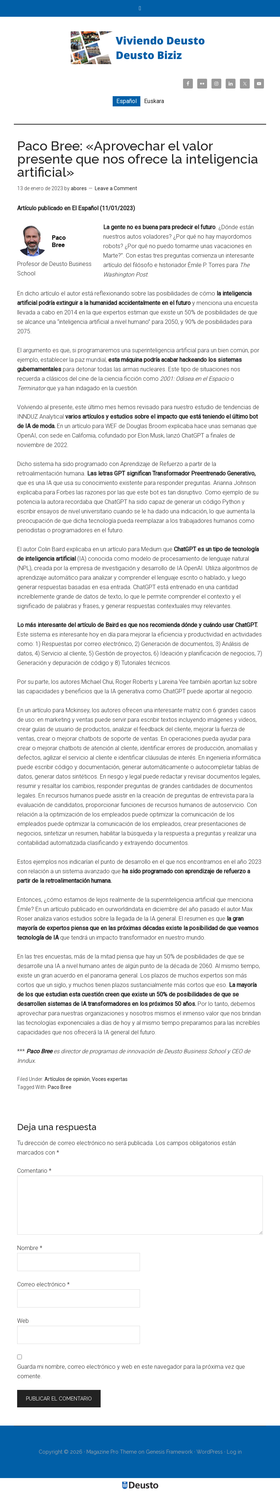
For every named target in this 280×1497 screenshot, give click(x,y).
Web (23, 1320)
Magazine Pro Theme (111, 1452)
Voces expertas (110, 1079)
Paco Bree (59, 1087)
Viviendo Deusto (140, 47)
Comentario (34, 1170)
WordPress (210, 1452)
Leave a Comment (116, 188)
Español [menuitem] (126, 101)
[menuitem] (126, 101)
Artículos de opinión (67, 1079)
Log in (234, 1452)
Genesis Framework (169, 1452)
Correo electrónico (43, 1284)
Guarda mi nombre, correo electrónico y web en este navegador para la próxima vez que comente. (131, 1371)
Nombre (29, 1248)
